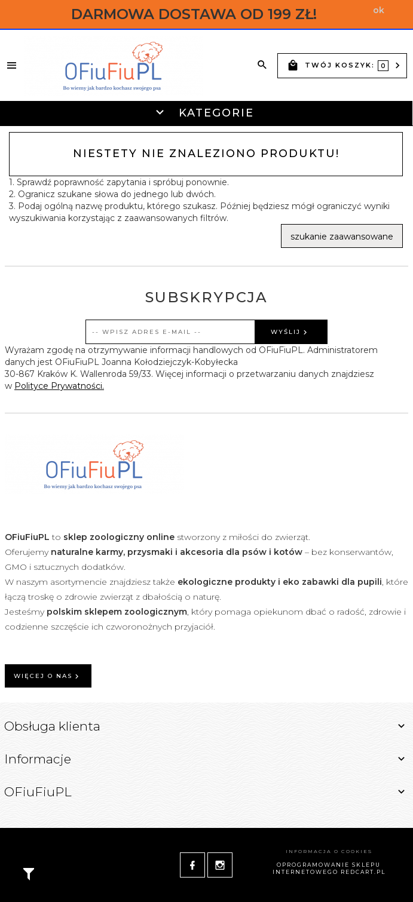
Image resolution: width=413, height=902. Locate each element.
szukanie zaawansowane (341, 236)
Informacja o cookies (329, 851)
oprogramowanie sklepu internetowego (327, 868)
